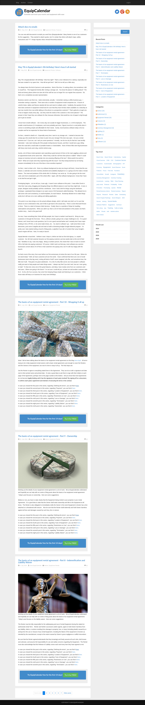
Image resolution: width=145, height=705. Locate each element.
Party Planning (119, 181)
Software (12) (101, 141)
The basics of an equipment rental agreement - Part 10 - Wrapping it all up (51, 302)
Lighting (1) (100, 131)
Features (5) (101, 121)
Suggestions (111, 205)
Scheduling (122, 194)
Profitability (114, 184)
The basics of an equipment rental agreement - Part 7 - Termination (110, 72)
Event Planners (116, 167)
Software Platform (102, 205)
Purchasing (107, 188)
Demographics (117, 163)
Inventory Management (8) (105, 128)
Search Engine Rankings (104, 198)
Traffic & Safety (118, 208)
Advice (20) (101, 111)
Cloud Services (101, 160)
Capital (124, 157)
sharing (104, 201)
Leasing (107, 181)
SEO (123, 198)
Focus (104, 170)
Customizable (108, 163)
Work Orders (100, 214)
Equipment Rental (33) (104, 117)
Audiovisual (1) (102, 114)
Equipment (107, 167)
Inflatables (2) (101, 124)
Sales (116, 194)
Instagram (113, 174)
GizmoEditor (100, 174)
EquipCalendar (37, 10)
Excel (123, 167)
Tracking (110, 208)
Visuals (103, 211)
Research (105, 194)
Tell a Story (100, 208)
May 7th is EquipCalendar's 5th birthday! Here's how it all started (47, 67)
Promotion (99, 188)
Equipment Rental (50, 30)
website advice (115, 211)
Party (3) (100, 138)
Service (99, 201)
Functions (117, 170)
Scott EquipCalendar (36, 30)
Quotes (113, 188)
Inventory (120, 174)
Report (124, 191)
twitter (98, 211)
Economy (99, 167)
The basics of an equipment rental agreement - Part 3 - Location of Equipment (110, 95)
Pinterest (106, 184)
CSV (112, 160)
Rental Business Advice (103, 191)
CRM (107, 160)
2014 (97, 228)
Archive (23, 2)
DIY (124, 163)
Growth (107, 174)
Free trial (110, 170)
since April (77, 360)
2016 (97, 235)
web (108, 211)
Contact (30, 2)
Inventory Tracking (116, 178)
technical (118, 205)
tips (105, 208)
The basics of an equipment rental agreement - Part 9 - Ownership (47, 436)
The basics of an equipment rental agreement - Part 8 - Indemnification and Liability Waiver (51, 561)
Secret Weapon (116, 198)
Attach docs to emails (27, 27)
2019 (97, 239)
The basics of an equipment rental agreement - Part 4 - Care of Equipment (110, 89)
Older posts (67, 693)
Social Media (112, 201)
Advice (47, 305)
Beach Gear (100, 157)
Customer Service (120, 160)
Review (111, 194)
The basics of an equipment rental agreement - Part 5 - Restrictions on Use (110, 84)
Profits (120, 184)
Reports (99, 194)
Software (58, 70)
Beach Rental (108, 157)
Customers (100, 163)
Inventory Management (103, 178)
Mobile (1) (100, 135)
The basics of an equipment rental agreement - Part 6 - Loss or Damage (110, 78)
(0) (86, 30)
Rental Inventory (115, 191)
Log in (128, 2)
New (112, 181)
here (77, 386)
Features (58, 30)
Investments (100, 181)
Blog (17, 2)
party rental (100, 184)
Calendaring (117, 157)
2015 (97, 232)
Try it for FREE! (71, 50)
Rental (119, 188)
